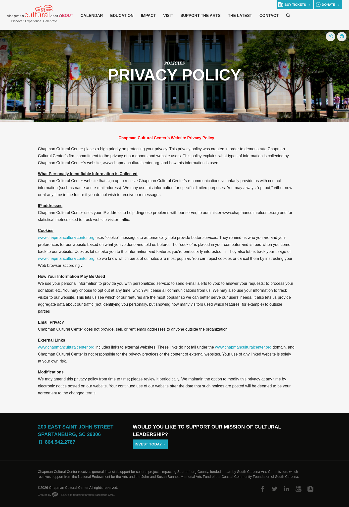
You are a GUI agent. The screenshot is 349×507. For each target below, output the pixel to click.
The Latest (240, 15)
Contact (269, 15)
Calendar (92, 15)
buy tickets (295, 4)
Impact (148, 15)
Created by (44, 494)
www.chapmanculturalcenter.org (66, 237)
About (66, 15)
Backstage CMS (104, 494)
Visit (168, 15)
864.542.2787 (60, 442)
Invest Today (148, 444)
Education (122, 15)
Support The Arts (200, 15)
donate (328, 4)
